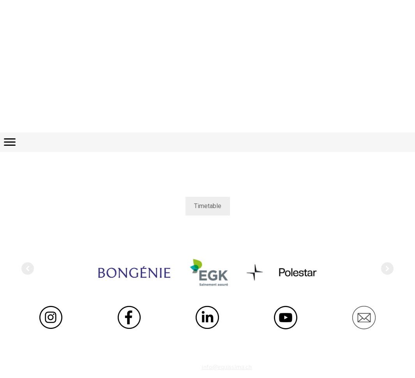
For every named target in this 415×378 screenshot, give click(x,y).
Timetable (207, 206)
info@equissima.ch (226, 367)
